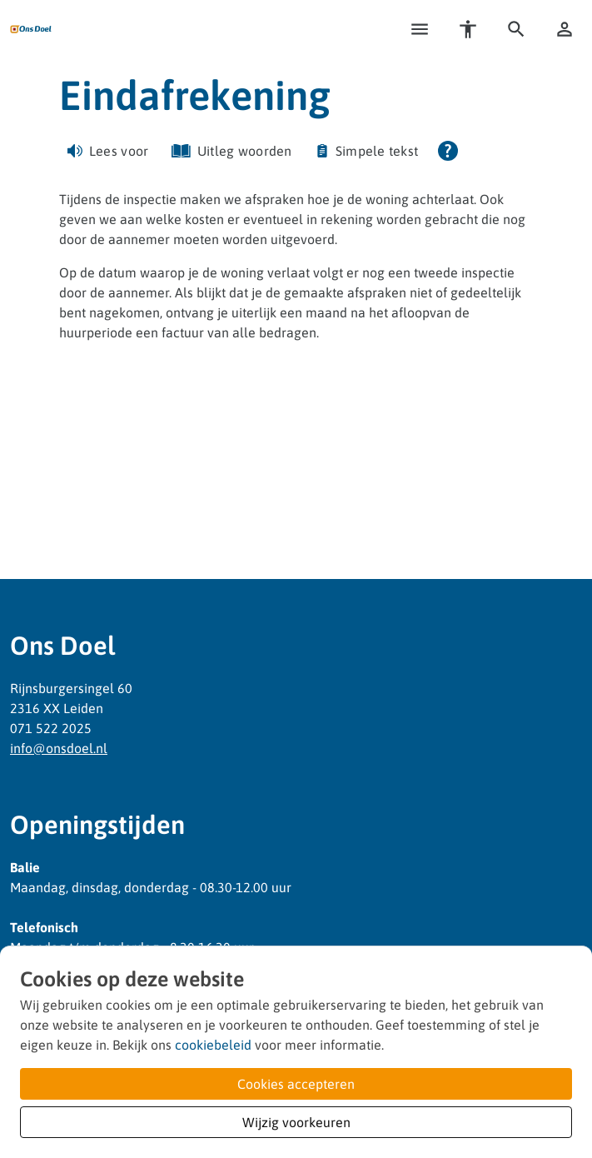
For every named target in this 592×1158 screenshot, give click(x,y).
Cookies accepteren (296, 1083)
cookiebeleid (213, 1044)
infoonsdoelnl (58, 748)
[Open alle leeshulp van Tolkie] (448, 151)
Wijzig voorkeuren (296, 1122)
